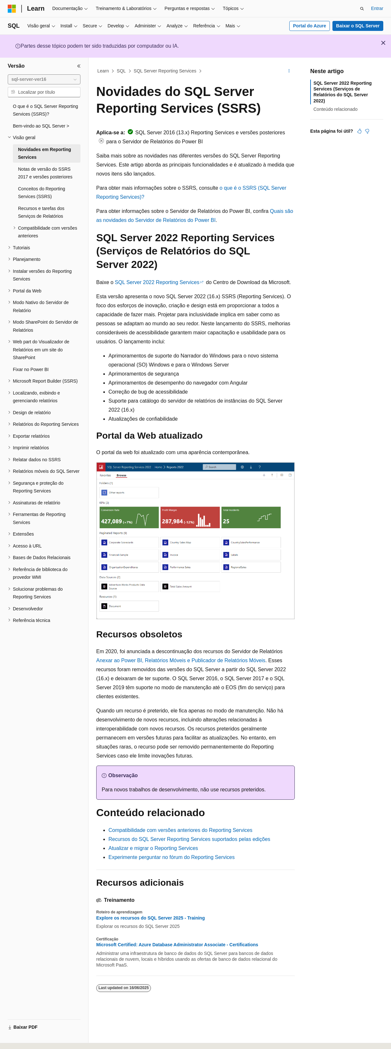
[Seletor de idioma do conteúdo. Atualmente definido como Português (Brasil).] (34, 1038)
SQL (121, 70)
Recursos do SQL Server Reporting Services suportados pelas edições (189, 839)
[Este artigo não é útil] (367, 131)
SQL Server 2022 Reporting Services (157, 282)
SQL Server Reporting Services (165, 70)
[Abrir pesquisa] (362, 8)
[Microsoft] (12, 9)
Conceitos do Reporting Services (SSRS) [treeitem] (41, 192)
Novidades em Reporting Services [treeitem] (44, 153)
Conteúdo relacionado (335, 109)
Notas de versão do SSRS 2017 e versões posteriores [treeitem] (45, 173)
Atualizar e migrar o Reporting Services (153, 848)
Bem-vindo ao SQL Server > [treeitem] (41, 126)
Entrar (377, 8)
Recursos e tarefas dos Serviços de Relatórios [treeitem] (41, 212)
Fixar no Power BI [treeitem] (31, 369)
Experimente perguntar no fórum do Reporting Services (171, 857)
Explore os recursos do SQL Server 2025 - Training (150, 917)
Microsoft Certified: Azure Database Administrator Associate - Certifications (177, 944)
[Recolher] (79, 66)
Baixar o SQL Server (357, 25)
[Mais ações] (289, 71)
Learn (103, 70)
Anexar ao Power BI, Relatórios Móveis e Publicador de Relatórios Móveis (180, 660)
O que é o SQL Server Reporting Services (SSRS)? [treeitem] (45, 110)
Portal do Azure (309, 25)
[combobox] (44, 79)
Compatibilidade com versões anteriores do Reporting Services (180, 830)
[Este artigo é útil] (359, 131)
